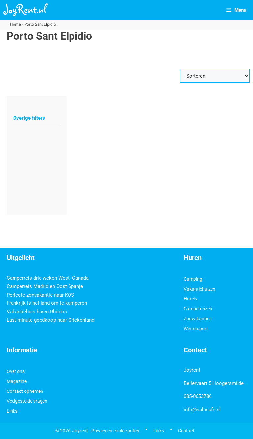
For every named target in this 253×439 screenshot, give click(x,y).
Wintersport (196, 328)
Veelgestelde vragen (27, 401)
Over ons (16, 371)
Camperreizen (198, 308)
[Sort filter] (215, 76)
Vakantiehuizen (199, 289)
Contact (186, 430)
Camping (193, 279)
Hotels (190, 298)
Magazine (17, 381)
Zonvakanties (197, 318)
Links (12, 411)
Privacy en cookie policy (115, 430)
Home (15, 24)
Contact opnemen (25, 391)
